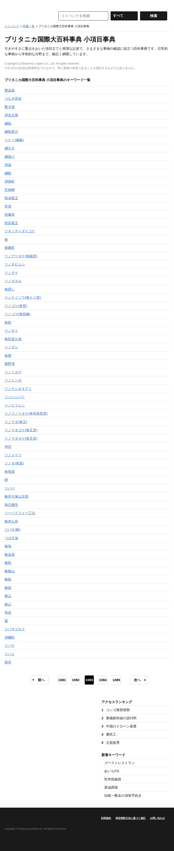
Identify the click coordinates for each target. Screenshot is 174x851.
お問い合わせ (157, 818)
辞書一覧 (29, 26)
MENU (9, 4)
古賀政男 (111, 742)
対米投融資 (112, 779)
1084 (102, 680)
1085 (116, 680)
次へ (137, 680)
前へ (41, 680)
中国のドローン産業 (119, 726)
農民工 (109, 734)
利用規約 (106, 818)
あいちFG (111, 771)
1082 (75, 680)
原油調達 (111, 787)
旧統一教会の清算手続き (123, 795)
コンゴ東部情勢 (116, 709)
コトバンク (27, 15)
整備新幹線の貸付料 (119, 718)
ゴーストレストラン (119, 763)
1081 (62, 680)
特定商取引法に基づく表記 (130, 818)
